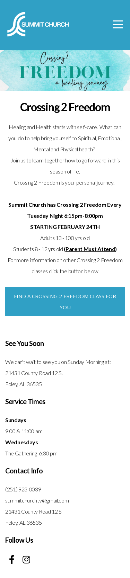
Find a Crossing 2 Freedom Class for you (65, 302)
